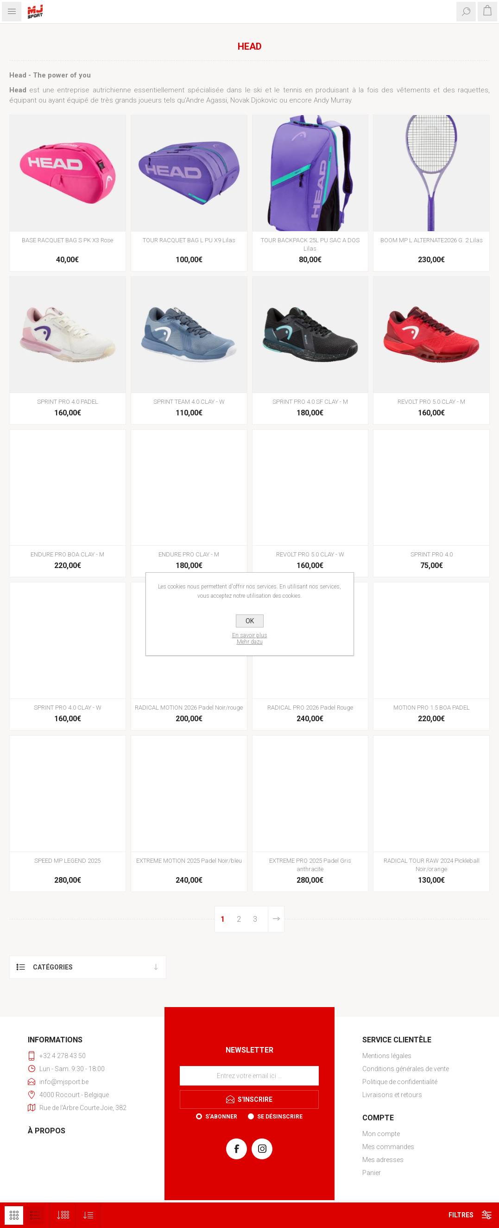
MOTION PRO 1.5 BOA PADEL (431, 707)
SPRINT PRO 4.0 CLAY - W (67, 707)
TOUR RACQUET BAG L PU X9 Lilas (189, 240)
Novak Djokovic (254, 100)
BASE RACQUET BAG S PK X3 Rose (67, 240)
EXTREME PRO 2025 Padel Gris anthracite (310, 865)
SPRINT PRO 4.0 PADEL (67, 401)
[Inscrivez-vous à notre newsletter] (249, 1076)
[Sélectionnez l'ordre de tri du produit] (88, 1215)
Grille (14, 1215)
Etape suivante (276, 919)
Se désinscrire (280, 1116)
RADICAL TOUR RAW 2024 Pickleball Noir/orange (432, 865)
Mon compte (381, 1134)
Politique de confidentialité (399, 1082)
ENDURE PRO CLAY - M (188, 554)
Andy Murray (332, 100)
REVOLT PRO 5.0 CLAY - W (310, 554)
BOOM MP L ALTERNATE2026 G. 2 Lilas (431, 240)
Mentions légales (386, 1056)
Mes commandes (388, 1146)
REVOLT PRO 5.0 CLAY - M (431, 401)
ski (257, 90)
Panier (371, 1172)
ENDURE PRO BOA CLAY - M (67, 554)
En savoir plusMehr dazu (249, 638)
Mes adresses (383, 1159)
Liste (34, 1215)
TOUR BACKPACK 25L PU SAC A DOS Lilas (310, 244)
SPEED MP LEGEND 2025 (67, 860)
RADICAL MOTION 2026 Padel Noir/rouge (189, 707)
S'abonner (221, 1116)
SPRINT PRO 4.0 (432, 554)
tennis (292, 90)
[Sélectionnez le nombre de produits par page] (63, 1215)
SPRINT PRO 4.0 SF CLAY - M (310, 401)
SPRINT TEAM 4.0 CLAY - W (189, 401)
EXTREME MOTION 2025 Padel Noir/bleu (189, 860)
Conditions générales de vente (405, 1069)
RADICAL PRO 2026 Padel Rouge (310, 707)
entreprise (73, 90)
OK (250, 621)
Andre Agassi (206, 100)
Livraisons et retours (392, 1095)
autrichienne (112, 90)
